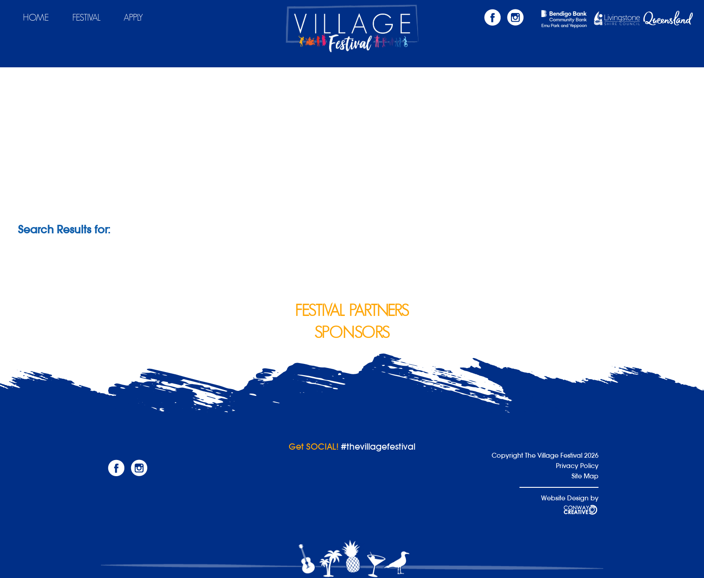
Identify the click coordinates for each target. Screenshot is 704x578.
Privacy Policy (577, 465)
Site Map (585, 476)
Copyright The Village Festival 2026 (545, 455)
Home (36, 17)
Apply (133, 17)
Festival (86, 17)
